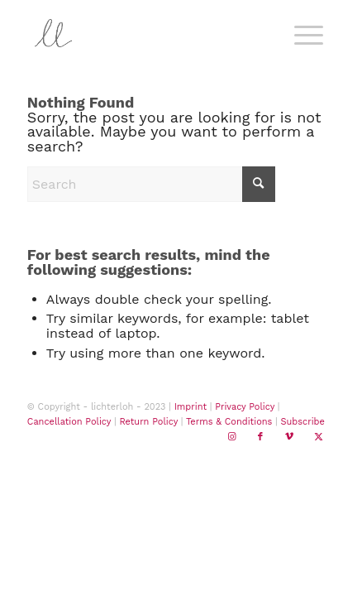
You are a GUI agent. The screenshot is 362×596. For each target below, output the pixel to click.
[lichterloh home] (150, 33)
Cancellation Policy (69, 421)
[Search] (151, 184)
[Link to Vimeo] (289, 437)
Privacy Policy (244, 406)
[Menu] (300, 33)
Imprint (190, 406)
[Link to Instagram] (231, 437)
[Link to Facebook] (260, 437)
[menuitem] (306, 33)
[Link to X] (318, 437)
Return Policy (148, 421)
